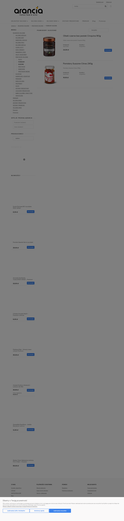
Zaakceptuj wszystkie (60, 510)
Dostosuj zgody (39, 510)
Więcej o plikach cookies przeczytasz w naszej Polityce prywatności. (20, 506)
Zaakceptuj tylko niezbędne (16, 510)
